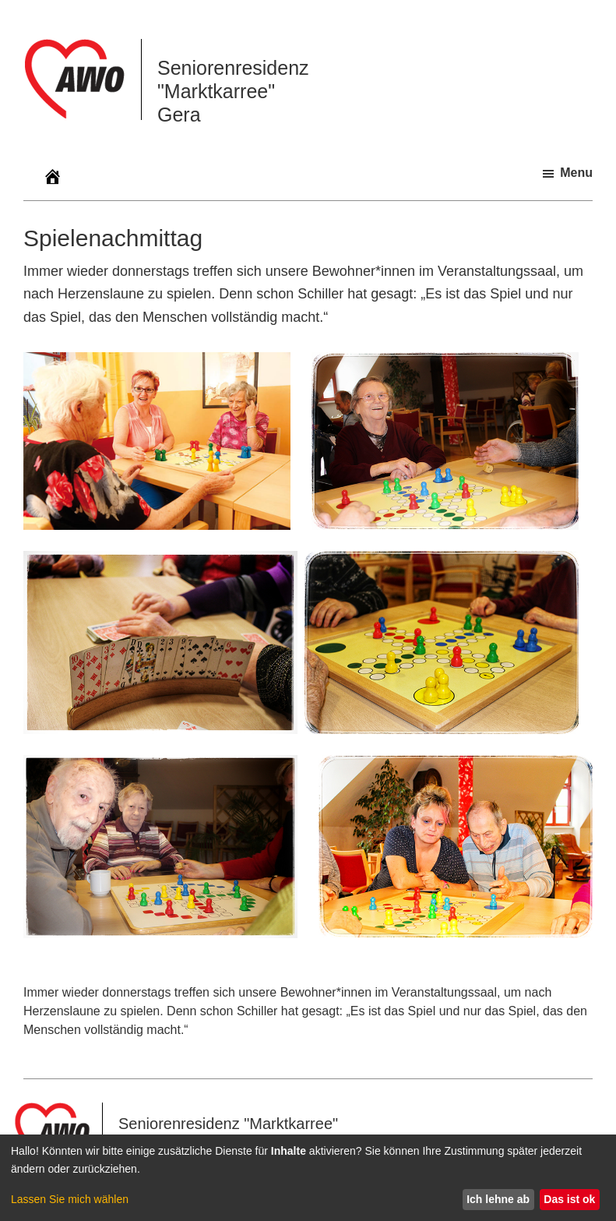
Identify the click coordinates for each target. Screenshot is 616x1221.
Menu (576, 172)
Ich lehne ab (498, 1199)
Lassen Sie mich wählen (69, 1199)
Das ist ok (569, 1199)
